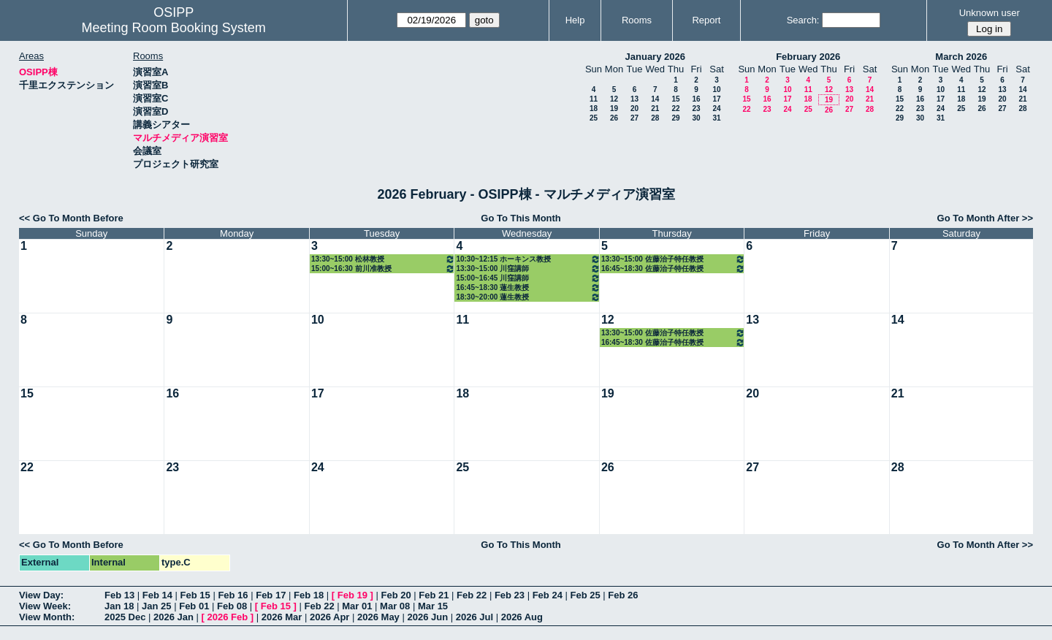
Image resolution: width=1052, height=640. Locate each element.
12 (614, 99)
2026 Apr (329, 617)
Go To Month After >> (985, 218)
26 (614, 118)
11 (594, 99)
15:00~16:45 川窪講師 (528, 278)
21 (655, 108)
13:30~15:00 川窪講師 (528, 268)
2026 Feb (227, 617)
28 (655, 118)
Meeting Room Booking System (174, 27)
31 (716, 118)
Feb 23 (510, 595)
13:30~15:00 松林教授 (383, 259)
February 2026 (808, 56)
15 (675, 99)
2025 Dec (124, 617)
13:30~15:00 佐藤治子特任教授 (673, 259)
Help (575, 20)
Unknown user (989, 12)
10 (716, 89)
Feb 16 (233, 595)
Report (706, 20)
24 (716, 108)
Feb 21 (434, 595)
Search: (803, 20)
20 (634, 108)
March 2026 (961, 56)
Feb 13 (119, 595)
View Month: (47, 617)
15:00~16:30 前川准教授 (383, 268)
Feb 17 (271, 595)
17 (716, 99)
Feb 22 (472, 595)
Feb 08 (232, 606)
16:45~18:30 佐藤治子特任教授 (673, 268)
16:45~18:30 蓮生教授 (528, 287)
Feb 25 (585, 595)
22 (675, 108)
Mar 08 (395, 606)
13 (634, 99)
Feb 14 (157, 595)
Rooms (637, 20)
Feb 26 (623, 595)
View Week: (45, 606)
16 (696, 99)
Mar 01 (357, 606)
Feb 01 (194, 606)
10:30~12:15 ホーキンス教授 (528, 259)
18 (594, 108)
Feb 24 (548, 595)
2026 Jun (427, 617)
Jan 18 (119, 606)
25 (594, 118)
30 (696, 118)
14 (655, 99)
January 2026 (655, 56)
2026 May (378, 617)
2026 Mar (282, 617)
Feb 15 (195, 595)
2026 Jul (474, 617)
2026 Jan (173, 617)
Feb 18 (309, 595)
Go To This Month (521, 218)
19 (614, 108)
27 (634, 118)
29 (675, 118)
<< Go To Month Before (71, 218)
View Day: (41, 595)
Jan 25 (156, 606)
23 (696, 108)
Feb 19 (352, 595)
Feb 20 (396, 595)
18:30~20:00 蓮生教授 (528, 297)
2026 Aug (522, 617)
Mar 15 (433, 606)
